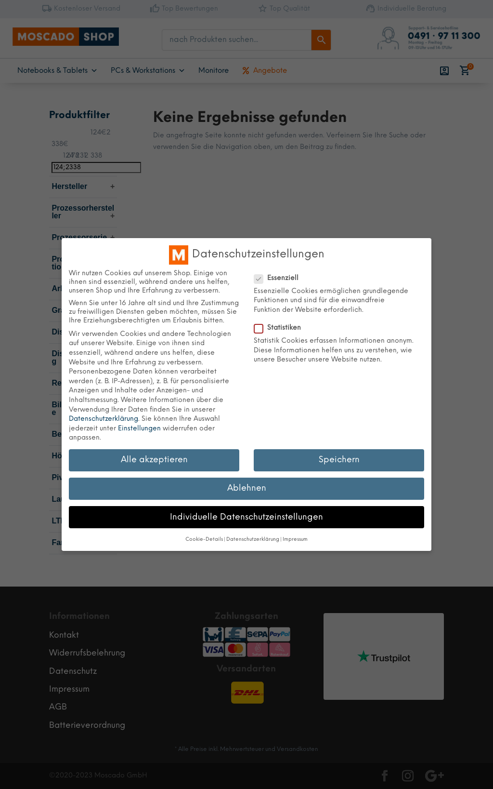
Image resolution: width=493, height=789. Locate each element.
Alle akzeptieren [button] (154, 459)
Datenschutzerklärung (103, 419)
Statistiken (281, 328)
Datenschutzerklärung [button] (252, 539)
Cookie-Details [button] (204, 539)
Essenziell (280, 278)
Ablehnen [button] (246, 488)
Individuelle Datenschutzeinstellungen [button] (246, 517)
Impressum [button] (295, 539)
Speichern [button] (339, 459)
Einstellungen (139, 428)
